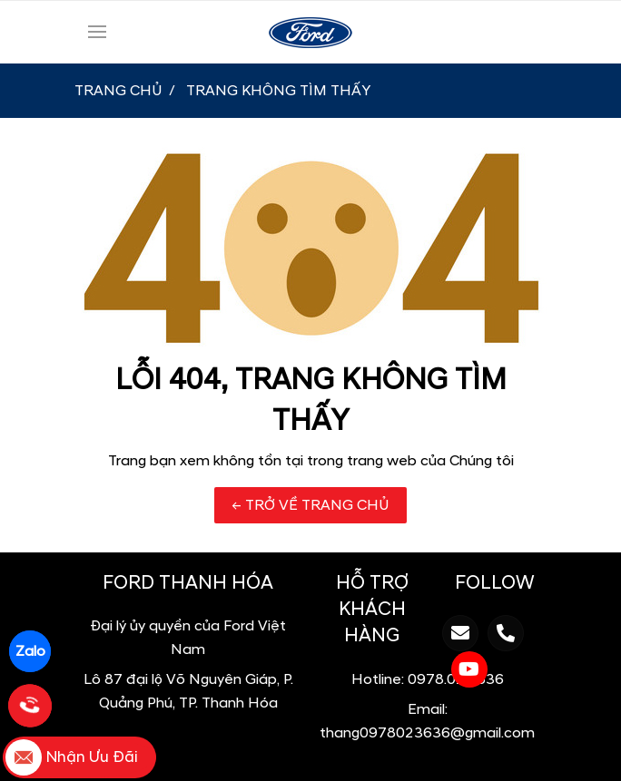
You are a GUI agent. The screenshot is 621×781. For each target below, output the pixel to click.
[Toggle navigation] (97, 31)
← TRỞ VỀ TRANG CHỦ (310, 505)
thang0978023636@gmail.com (427, 733)
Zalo (30, 651)
